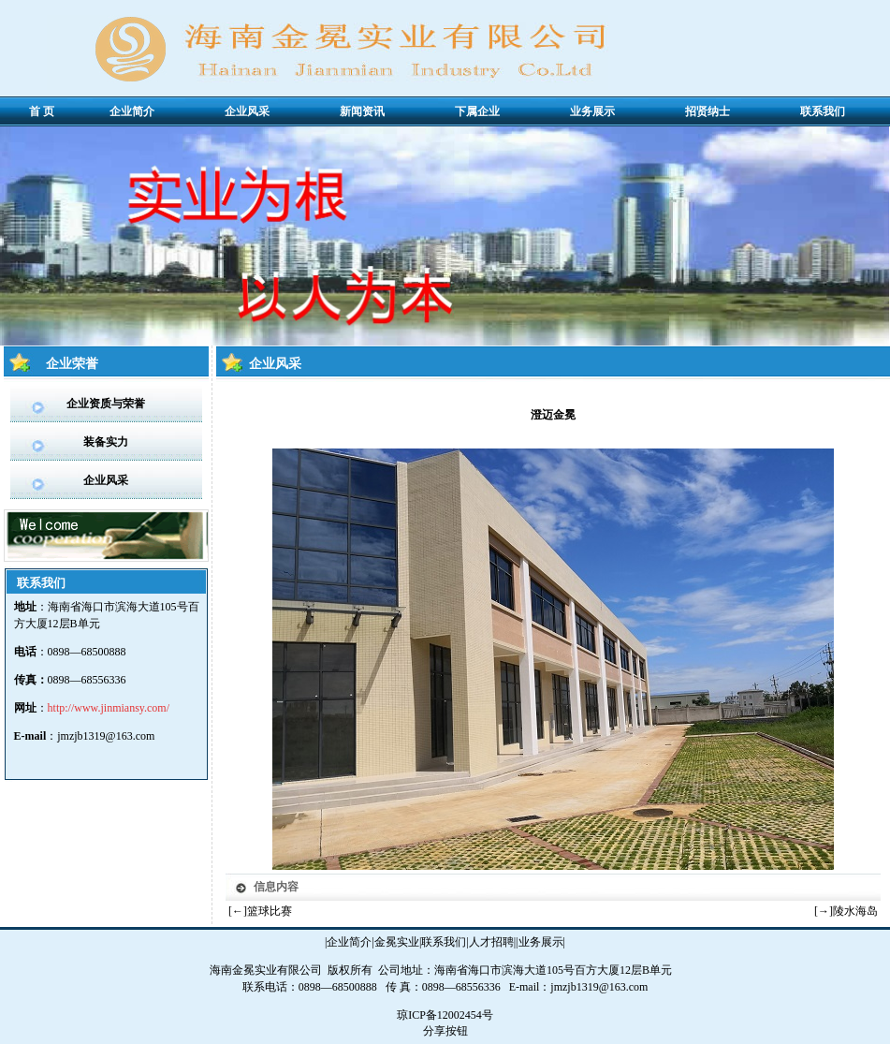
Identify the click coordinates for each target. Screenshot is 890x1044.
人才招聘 (491, 941)
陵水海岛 (855, 911)
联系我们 (443, 941)
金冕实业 (396, 941)
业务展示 (540, 941)
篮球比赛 (269, 911)
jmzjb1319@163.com (105, 736)
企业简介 (349, 941)
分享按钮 (445, 1030)
